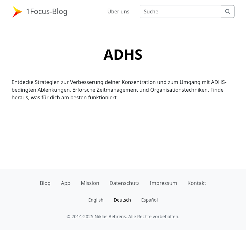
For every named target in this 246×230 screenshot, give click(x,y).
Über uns (118, 11)
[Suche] (227, 11)
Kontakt (196, 183)
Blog (45, 183)
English (95, 200)
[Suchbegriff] (180, 11)
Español (149, 200)
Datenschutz (125, 183)
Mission (90, 183)
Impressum (163, 183)
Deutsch (122, 200)
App (65, 183)
